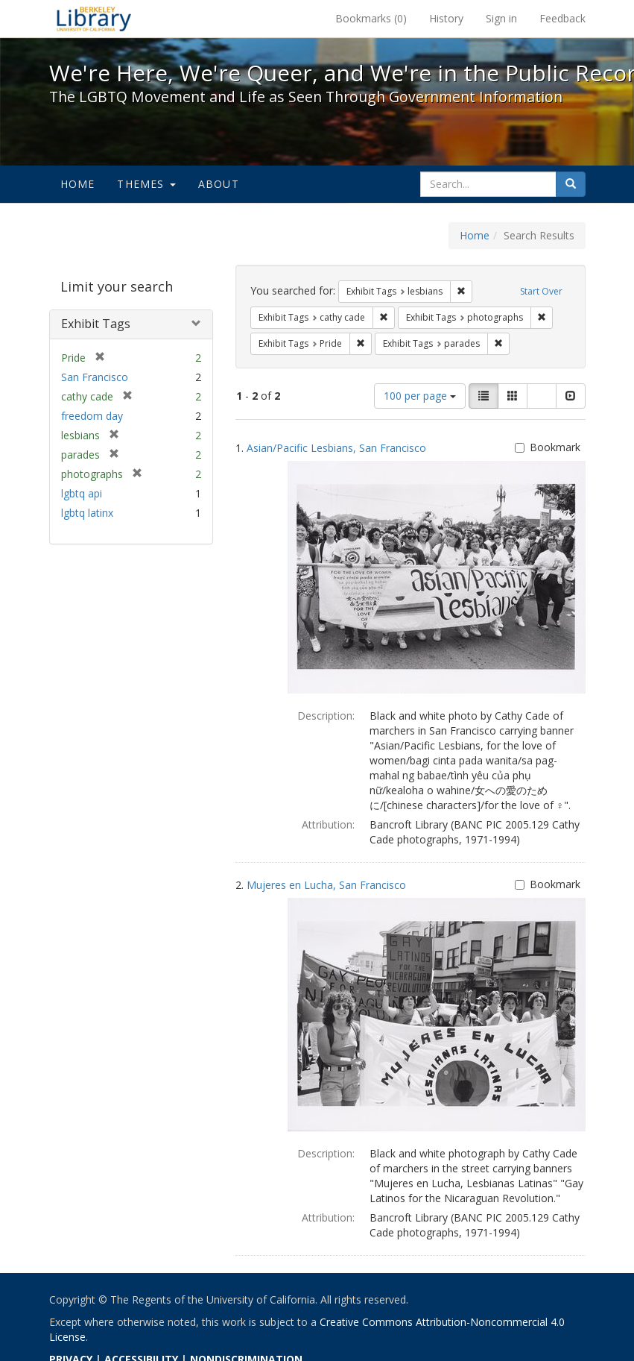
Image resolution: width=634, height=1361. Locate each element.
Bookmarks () (371, 18)
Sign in (501, 18)
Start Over (541, 291)
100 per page (420, 396)
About (218, 184)
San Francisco (94, 377)
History (446, 18)
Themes (146, 184)
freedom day (92, 416)
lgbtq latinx (87, 513)
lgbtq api (81, 493)
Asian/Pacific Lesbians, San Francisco (336, 448)
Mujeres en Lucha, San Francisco (326, 885)
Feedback (562, 18)
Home (77, 184)
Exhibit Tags (95, 323)
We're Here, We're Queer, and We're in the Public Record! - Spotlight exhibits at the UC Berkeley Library (94, 18)
